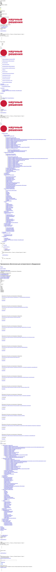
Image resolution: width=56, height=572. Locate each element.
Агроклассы (6, 474)
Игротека (5, 512)
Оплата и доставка (5, 89)
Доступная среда (5, 476)
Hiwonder (5, 491)
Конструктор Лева (7, 496)
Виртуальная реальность (8, 478)
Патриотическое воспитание (7, 509)
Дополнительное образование (9, 473)
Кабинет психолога (7, 482)
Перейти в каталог (3, 567)
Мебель (3, 500)
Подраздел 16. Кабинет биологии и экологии (11, 452)
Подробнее (3, 300)
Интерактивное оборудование (7, 477)
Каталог (1, 526)
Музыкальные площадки (8, 524)
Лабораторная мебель (7, 502)
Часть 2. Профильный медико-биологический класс (14, 457)
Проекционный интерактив (8, 486)
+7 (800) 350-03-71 (5, 26)
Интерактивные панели (8, 479)
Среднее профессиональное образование (11, 472)
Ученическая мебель (7, 507)
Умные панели (6, 517)
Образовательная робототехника (9, 498)
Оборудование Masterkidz (8, 515)
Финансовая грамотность (8, 488)
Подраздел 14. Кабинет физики (9, 450)
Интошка (5, 513)
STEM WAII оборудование (8, 511)
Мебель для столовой (7, 504)
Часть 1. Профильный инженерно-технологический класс (15, 456)
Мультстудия (4, 508)
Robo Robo (6, 492)
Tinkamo (5, 493)
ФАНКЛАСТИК (7, 499)
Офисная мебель (7, 506)
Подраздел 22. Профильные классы (10, 455)
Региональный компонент (8, 487)
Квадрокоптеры (6, 495)
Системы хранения (5, 519)
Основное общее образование (9, 471)
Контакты (2, 530)
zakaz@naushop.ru (3, 30)
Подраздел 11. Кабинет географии (9, 449)
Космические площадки (8, 523)
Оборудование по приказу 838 (7, 445)
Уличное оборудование (6, 521)
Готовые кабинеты (7, 501)
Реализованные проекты (6, 86)
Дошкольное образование (8, 470)
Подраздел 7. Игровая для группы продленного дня (12, 448)
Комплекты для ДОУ (7, 514)
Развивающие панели (7, 516)
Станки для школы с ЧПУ (6, 520)
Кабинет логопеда (7, 481)
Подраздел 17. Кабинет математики (10, 453)
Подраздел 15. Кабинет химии (9, 451)
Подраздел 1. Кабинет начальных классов (11, 446)
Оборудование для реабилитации (9, 484)
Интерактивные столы (8, 480)
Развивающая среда (5, 510)
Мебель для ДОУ (7, 503)
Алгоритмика (6, 494)
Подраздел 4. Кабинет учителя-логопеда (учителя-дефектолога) (16, 461)
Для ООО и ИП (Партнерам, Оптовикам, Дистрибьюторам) (12, 90)
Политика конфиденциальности (5, 558)
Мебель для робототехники (8, 497)
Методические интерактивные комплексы (11, 483)
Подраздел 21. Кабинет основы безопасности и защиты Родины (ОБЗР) (16, 454)
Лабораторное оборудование (7, 458)
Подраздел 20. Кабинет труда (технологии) (13, 467)
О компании (2, 528)
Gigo (5, 490)
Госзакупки (2, 527)
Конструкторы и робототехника (7, 489)
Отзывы (3, 91)
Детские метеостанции (8, 522)
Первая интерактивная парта (9, 485)
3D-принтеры (4, 475)
